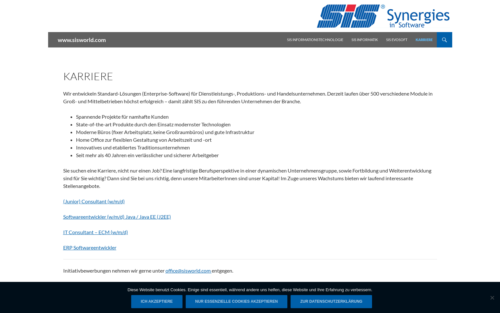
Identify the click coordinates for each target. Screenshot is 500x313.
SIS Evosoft (396, 40)
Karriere (424, 40)
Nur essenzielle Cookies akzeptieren (236, 301)
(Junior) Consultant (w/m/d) (94, 201)
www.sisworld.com (82, 39)
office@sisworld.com (188, 270)
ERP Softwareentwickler (89, 247)
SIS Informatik (365, 40)
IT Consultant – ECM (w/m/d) (95, 232)
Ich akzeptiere (157, 301)
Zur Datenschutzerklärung (331, 301)
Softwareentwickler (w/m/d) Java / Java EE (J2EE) (117, 217)
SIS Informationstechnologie (315, 40)
